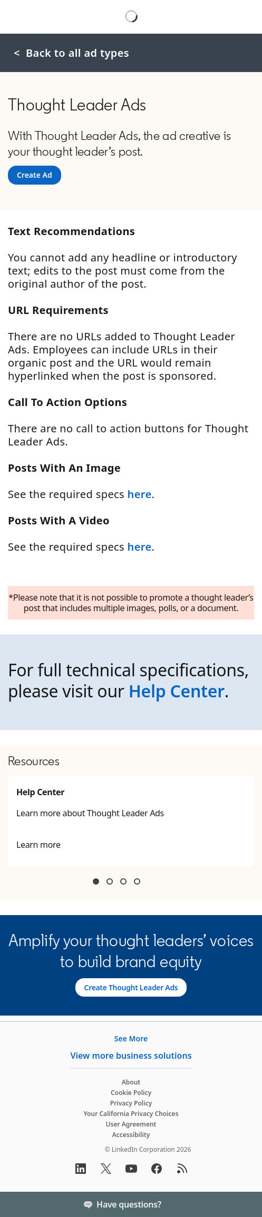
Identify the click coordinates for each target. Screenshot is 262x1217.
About (131, 1082)
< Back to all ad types (71, 53)
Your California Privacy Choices (130, 1113)
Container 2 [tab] (109, 881)
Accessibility (131, 1134)
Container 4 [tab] (137, 881)
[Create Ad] (34, 175)
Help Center (177, 691)
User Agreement (131, 1124)
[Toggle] (245, 1204)
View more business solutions (130, 1055)
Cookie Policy (131, 1092)
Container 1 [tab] (96, 881)
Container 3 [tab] (123, 881)
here (140, 494)
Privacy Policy (131, 1103)
